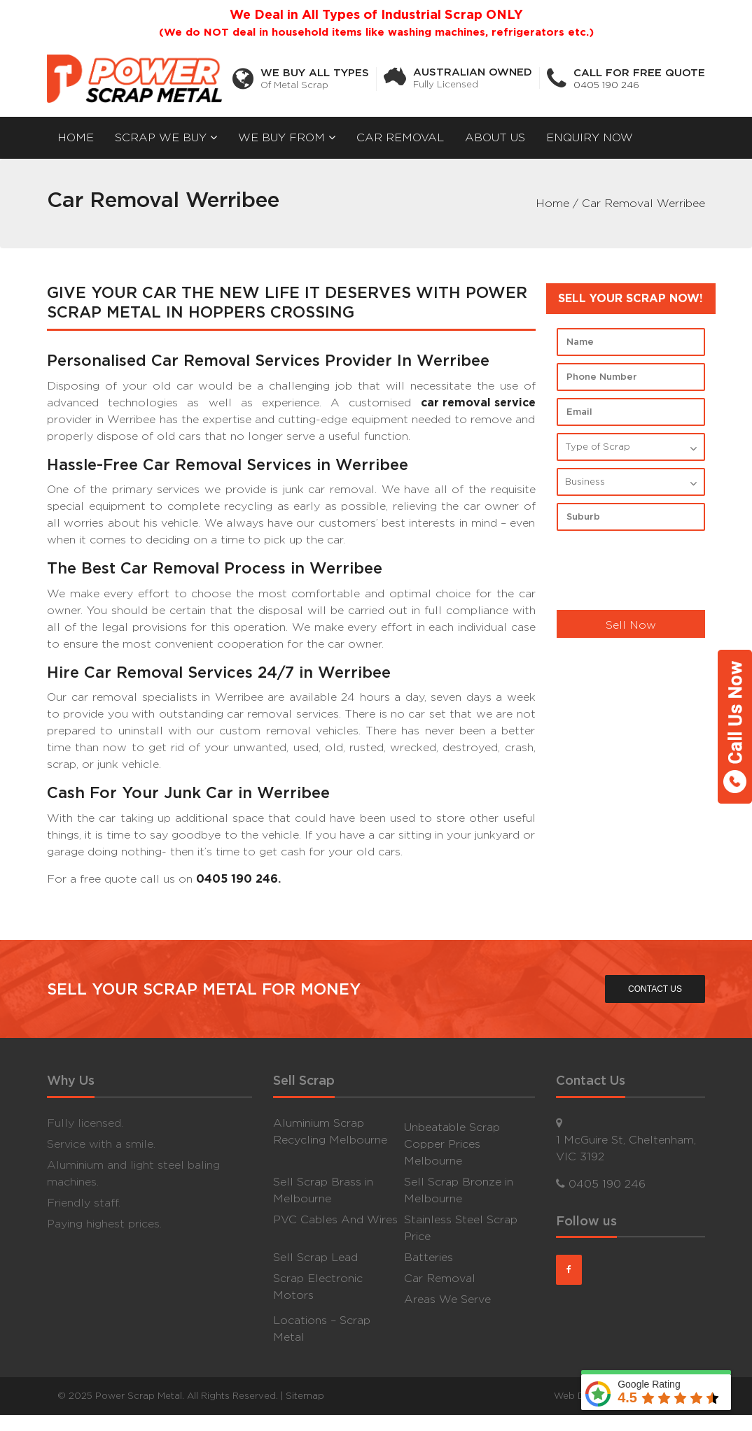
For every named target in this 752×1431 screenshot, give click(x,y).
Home (75, 137)
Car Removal (400, 137)
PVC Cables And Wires (335, 1218)
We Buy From (286, 137)
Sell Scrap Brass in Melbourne (323, 1189)
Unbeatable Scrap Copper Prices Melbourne (452, 1143)
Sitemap (305, 1395)
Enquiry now (589, 137)
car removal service (478, 402)
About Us (495, 137)
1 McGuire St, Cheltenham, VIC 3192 (626, 1147)
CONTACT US (654, 989)
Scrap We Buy (166, 137)
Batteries (428, 1256)
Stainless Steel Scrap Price (460, 1227)
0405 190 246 (606, 85)
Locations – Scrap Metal (321, 1328)
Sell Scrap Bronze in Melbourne (458, 1189)
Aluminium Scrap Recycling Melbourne (330, 1131)
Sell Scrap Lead (315, 1256)
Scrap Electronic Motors (318, 1286)
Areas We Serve (447, 1298)
